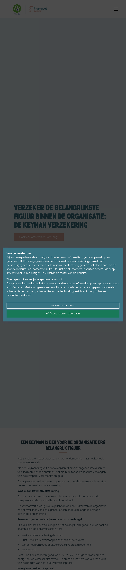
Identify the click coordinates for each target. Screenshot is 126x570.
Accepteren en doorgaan (63, 313)
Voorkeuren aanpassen (63, 305)
